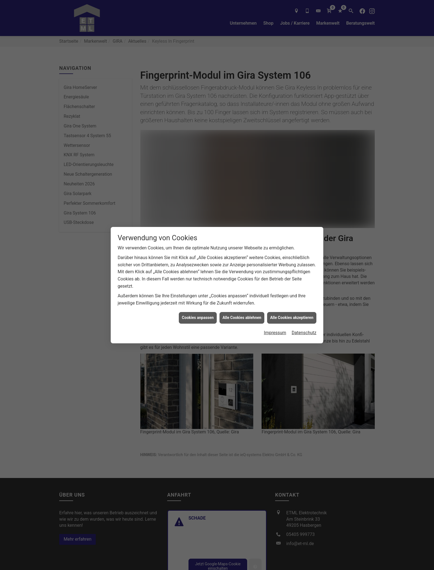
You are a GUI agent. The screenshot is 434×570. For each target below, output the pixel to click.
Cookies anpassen (198, 294)
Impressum (275, 309)
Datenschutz (304, 309)
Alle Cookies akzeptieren (291, 294)
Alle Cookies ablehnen (242, 294)
